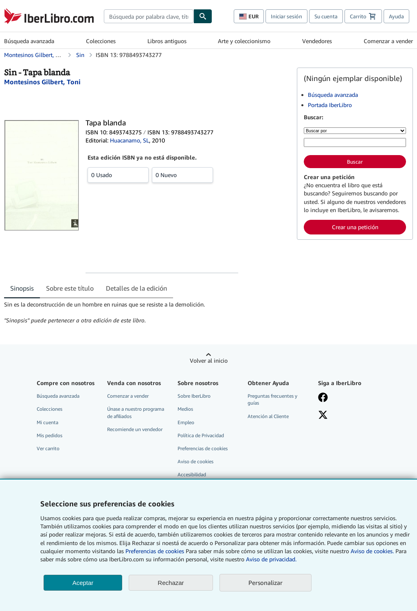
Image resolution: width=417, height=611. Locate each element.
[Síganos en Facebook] (348, 398)
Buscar (355, 161)
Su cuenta (326, 16)
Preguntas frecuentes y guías (272, 399)
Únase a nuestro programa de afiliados (135, 412)
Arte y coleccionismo (244, 40)
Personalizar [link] (265, 582)
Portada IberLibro (330, 104)
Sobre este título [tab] (70, 288)
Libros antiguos (167, 40)
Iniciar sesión (286, 16)
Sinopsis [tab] (22, 288)
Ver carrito (48, 448)
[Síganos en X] (348, 415)
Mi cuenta (47, 422)
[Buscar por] (355, 130)
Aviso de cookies (195, 461)
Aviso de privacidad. (271, 559)
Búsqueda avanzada (29, 40)
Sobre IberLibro (194, 396)
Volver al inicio (209, 360)
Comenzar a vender (388, 40)
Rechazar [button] (171, 582)
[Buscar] (203, 16)
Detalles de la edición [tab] (136, 288)
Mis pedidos (49, 435)
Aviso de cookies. (372, 550)
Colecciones (101, 40)
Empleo (186, 422)
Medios (185, 409)
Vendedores (317, 40)
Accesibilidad (192, 474)
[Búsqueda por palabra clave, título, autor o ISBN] (355, 142)
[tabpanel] (147, 312)
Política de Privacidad (201, 435)
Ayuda (396, 16)
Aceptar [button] (83, 582)
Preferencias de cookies (154, 550)
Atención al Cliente (268, 416)
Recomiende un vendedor (134, 429)
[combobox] (148, 16)
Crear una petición (355, 226)
